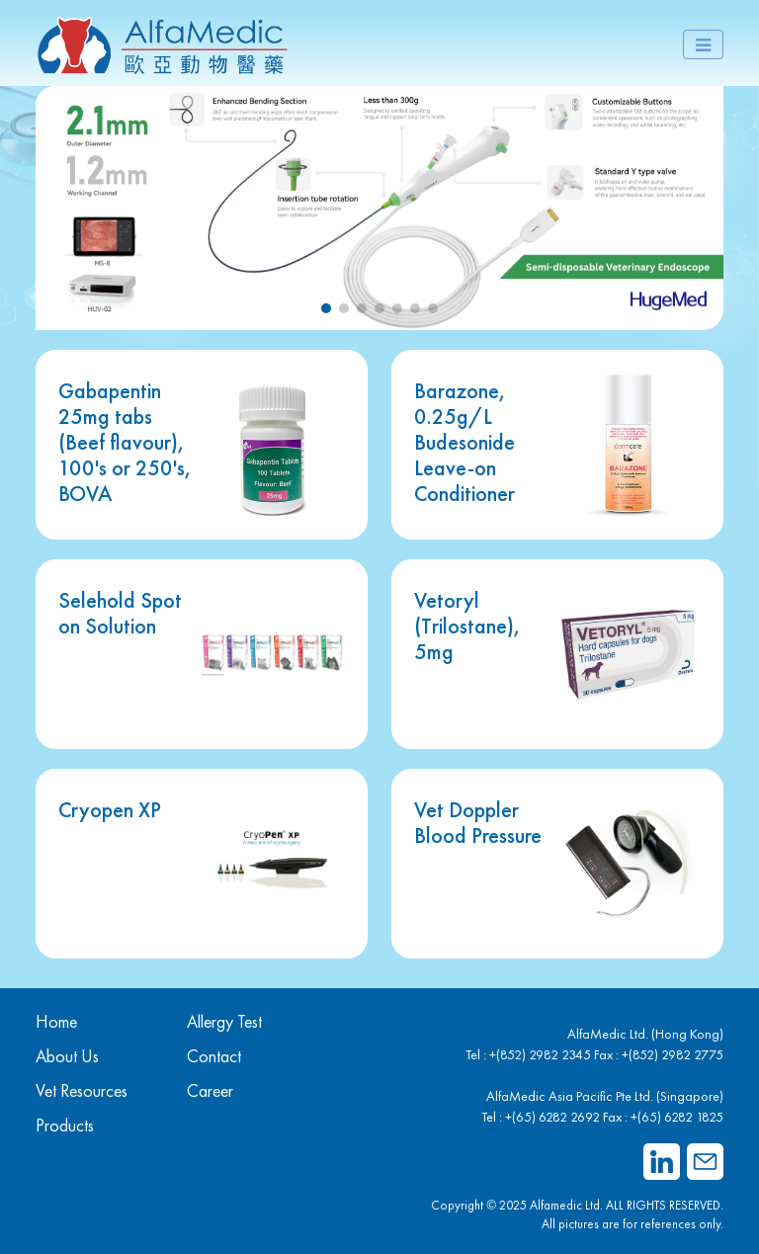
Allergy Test (224, 1021)
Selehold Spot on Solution (120, 612)
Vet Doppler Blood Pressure (478, 822)
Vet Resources (81, 1090)
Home (56, 1021)
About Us (67, 1056)
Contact (214, 1056)
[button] (326, 308)
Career (210, 1090)
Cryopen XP (109, 809)
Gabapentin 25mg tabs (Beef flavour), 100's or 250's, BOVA (125, 441)
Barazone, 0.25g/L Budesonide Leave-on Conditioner (464, 441)
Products (65, 1125)
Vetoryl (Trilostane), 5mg (467, 625)
